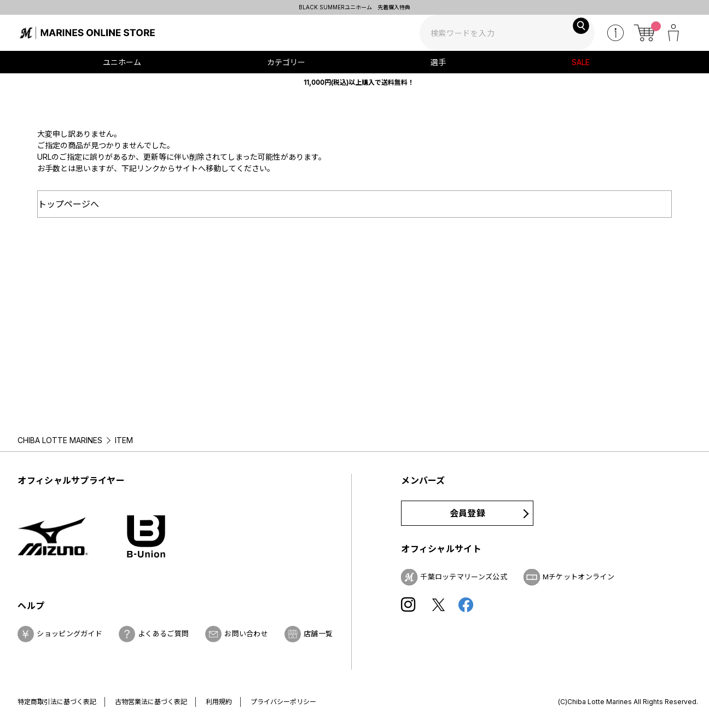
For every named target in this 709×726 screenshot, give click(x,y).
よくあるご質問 (163, 633)
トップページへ (68, 204)
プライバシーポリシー (283, 702)
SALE (581, 62)
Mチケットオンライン (578, 576)
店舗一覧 (318, 633)
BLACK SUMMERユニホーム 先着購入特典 (354, 7)
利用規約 (219, 702)
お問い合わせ (246, 633)
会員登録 (467, 513)
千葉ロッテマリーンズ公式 (463, 576)
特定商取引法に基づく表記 (57, 702)
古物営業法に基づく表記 (151, 702)
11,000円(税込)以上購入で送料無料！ (359, 82)
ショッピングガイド (69, 633)
